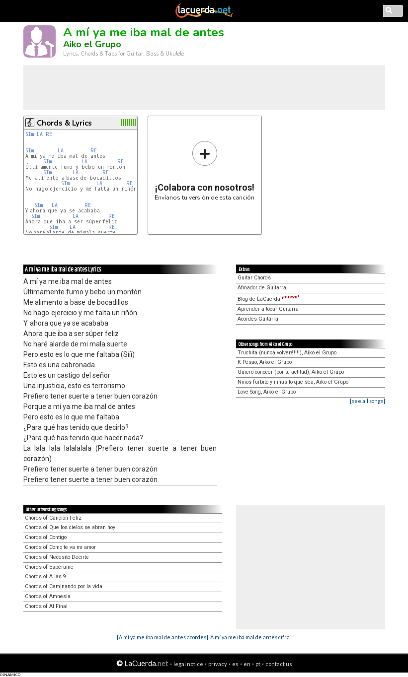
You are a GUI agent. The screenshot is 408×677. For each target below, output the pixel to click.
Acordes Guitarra (258, 319)
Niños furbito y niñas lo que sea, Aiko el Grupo (293, 382)
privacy (217, 664)
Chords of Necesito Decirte (57, 557)
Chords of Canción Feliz (53, 518)
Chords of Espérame (49, 567)
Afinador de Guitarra (262, 287)
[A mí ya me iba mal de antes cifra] (250, 637)
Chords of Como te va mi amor (60, 547)
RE (49, 134)
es (235, 664)
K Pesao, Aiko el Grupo (265, 362)
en (247, 664)
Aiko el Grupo (92, 44)
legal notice (188, 664)
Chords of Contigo (46, 537)
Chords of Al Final (46, 606)
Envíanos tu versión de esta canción (204, 170)
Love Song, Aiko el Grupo (267, 392)
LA (40, 134)
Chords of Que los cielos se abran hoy (70, 527)
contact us (278, 664)
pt (257, 664)
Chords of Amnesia (48, 596)
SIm (29, 134)
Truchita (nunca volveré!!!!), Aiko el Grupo (287, 352)
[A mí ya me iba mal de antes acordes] (162, 637)
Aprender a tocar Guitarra (268, 309)
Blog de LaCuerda (268, 299)
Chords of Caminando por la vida (63, 586)
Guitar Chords (254, 277)
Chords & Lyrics (64, 123)
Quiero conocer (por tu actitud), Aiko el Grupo (291, 372)
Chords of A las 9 (45, 576)
